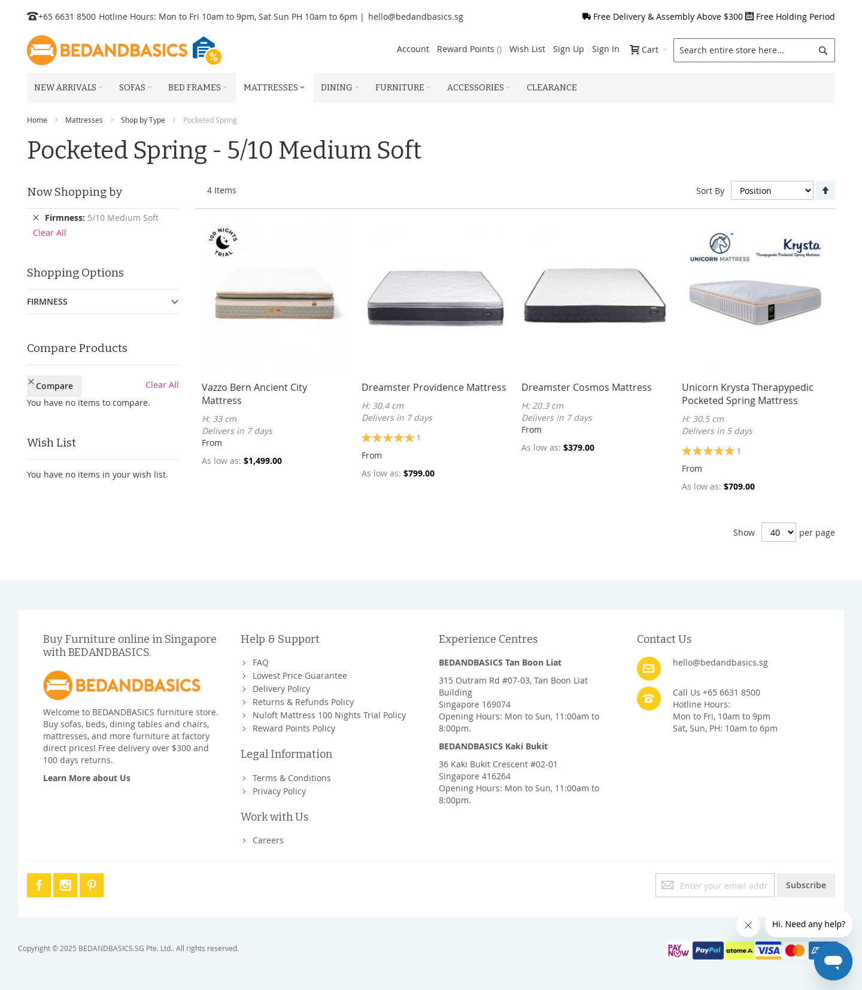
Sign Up (568, 48)
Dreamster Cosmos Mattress (586, 387)
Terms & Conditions (292, 778)
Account (413, 48)
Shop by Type (143, 119)
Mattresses (84, 119)
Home (37, 119)
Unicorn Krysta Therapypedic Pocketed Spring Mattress (748, 394)
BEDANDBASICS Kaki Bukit (493, 746)
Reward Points (469, 48)
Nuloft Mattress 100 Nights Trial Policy (329, 715)
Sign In (606, 48)
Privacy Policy (279, 791)
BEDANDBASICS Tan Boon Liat (500, 662)
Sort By (710, 190)
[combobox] (754, 50)
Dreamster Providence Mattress (434, 387)
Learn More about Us (86, 778)
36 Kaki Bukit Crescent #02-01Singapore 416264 (498, 770)
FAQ (261, 662)
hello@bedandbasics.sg (415, 16)
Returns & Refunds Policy (303, 701)
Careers (268, 840)
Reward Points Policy (294, 728)
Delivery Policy (281, 688)
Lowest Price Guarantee (300, 675)
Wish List (527, 48)
